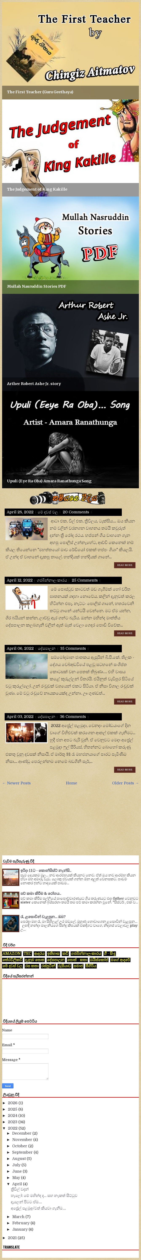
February (21, 1223)
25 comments (85, 580)
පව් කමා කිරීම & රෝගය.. (40, 893)
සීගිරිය (91, 966)
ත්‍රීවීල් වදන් (20, 1189)
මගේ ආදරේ (120, 960)
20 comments (76, 512)
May (16, 1178)
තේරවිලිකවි (12, 960)
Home (71, 783)
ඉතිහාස (53, 953)
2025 (13, 1109)
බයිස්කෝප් (99, 960)
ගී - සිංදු (109, 953)
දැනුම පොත (34, 960)
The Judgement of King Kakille (37, 189)
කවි (65, 953)
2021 (13, 1238)
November (22, 1140)
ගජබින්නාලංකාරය (52, 580)
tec (27, 953)
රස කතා (32, 966)
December (22, 1133)
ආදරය (39, 953)
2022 (13, 1128)
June (17, 1171)
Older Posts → (125, 783)
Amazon (12, 953)
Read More (124, 565)
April (17, 1184)
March (19, 1217)
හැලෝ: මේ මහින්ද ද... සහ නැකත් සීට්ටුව (44, 1196)
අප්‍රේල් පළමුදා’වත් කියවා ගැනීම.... (38, 1208)
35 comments (73, 648)
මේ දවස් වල (48, 512)
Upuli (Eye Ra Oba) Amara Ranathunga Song (49, 481)
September (23, 1152)
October (20, 1146)
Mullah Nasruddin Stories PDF (36, 286)
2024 (13, 1116)
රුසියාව (64, 966)
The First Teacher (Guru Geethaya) (40, 92)
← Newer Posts (16, 783)
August (19, 1159)
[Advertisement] (71, 819)
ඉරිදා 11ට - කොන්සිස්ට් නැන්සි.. (45, 870)
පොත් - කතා (77, 960)
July (16, 1165)
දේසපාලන (46, 648)
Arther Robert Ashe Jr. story (34, 383)
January (20, 1229)
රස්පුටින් (48, 966)
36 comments (73, 717)
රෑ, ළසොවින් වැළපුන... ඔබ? (43, 917)
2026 (13, 1103)
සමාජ (78, 966)
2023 (13, 1122)
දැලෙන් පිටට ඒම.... (26, 1202)
